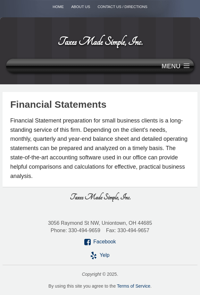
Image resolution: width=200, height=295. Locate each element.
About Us (80, 6)
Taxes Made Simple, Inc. (100, 42)
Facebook (104, 241)
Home (58, 6)
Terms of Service (133, 286)
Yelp (105, 255)
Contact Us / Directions (122, 6)
